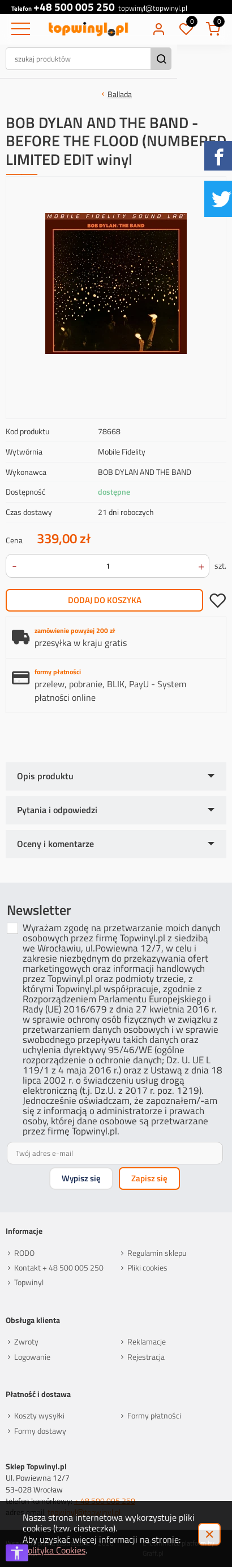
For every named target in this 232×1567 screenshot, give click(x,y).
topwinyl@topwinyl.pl (154, 8)
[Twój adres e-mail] (114, 1153)
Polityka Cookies (54, 1550)
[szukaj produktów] (107, 58)
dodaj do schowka (217, 600)
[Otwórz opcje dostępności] (17, 1552)
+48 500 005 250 (74, 7)
